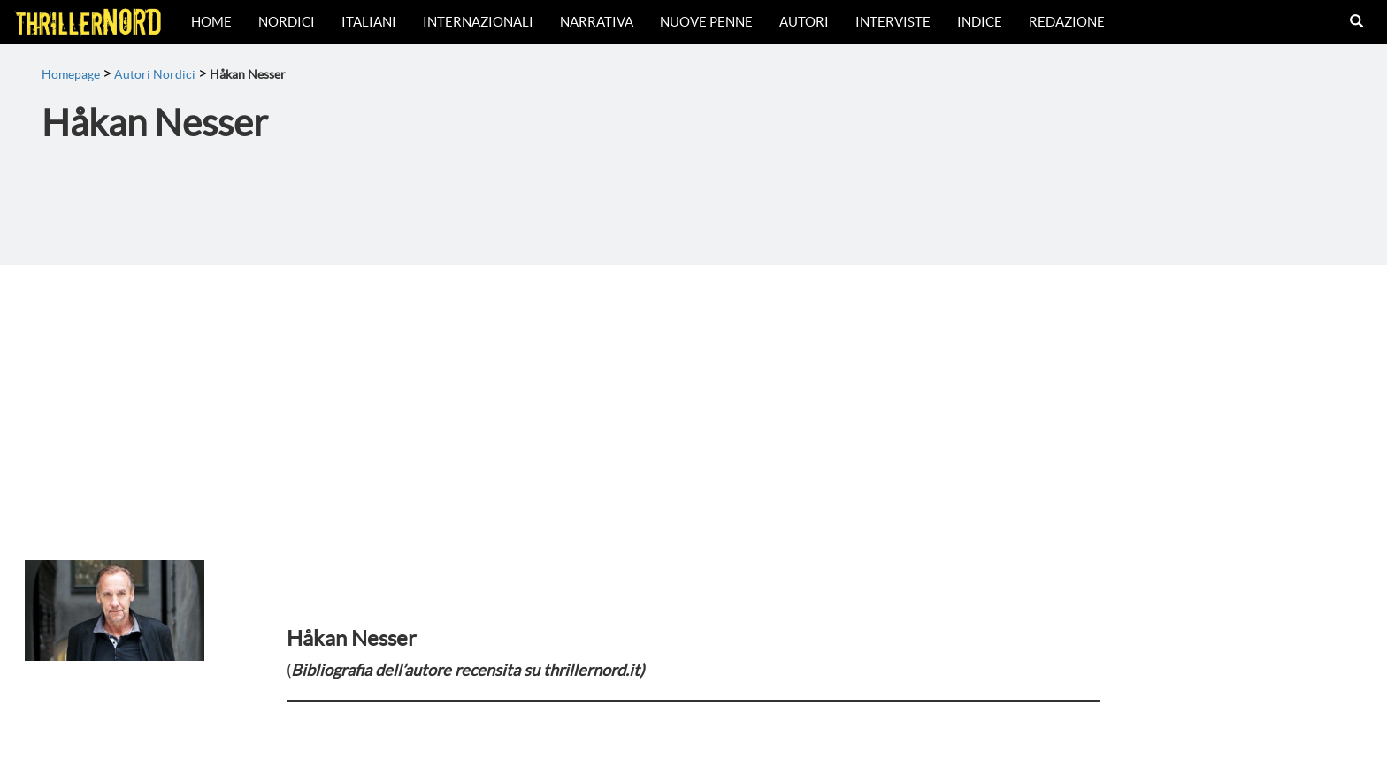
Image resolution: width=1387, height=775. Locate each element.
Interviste (893, 21)
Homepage (71, 74)
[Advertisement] (693, 398)
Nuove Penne (706, 21)
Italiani (368, 21)
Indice (979, 21)
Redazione (1067, 21)
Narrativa (596, 21)
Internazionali (478, 21)
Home (211, 21)
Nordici (286, 21)
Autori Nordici (154, 74)
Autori (804, 21)
